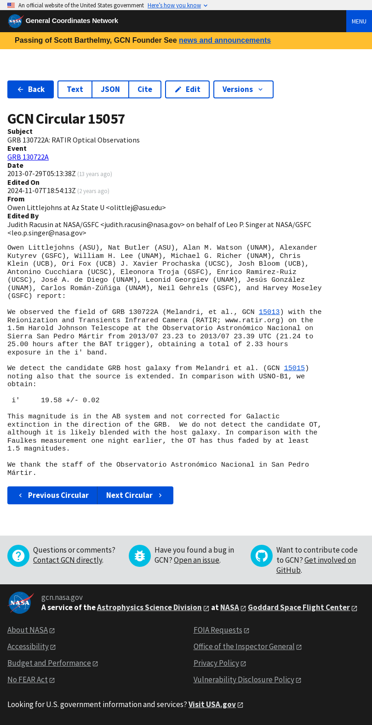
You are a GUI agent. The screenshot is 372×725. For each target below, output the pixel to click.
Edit (187, 89)
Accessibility (28, 646)
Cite (144, 89)
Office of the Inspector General (244, 646)
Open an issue (196, 560)
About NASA (27, 630)
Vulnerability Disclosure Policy (244, 679)
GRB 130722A (28, 156)
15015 (294, 368)
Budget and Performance (49, 663)
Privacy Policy (216, 663)
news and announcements (225, 40)
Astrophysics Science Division (149, 607)
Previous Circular (53, 495)
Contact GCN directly (67, 560)
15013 (269, 312)
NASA (229, 607)
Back (31, 89)
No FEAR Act (27, 679)
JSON (110, 89)
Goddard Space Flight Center (299, 607)
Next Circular (135, 495)
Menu (359, 21)
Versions (243, 89)
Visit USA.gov (212, 704)
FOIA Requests (218, 630)
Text (75, 89)
